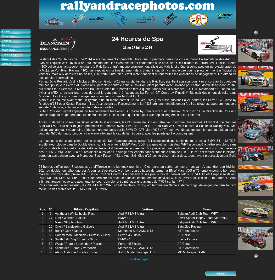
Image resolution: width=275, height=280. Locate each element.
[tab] (16, 31)
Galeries (6, 40)
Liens (5, 59)
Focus (5, 45)
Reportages (8, 36)
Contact (6, 64)
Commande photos (12, 54)
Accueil (6, 31)
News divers (8, 50)
